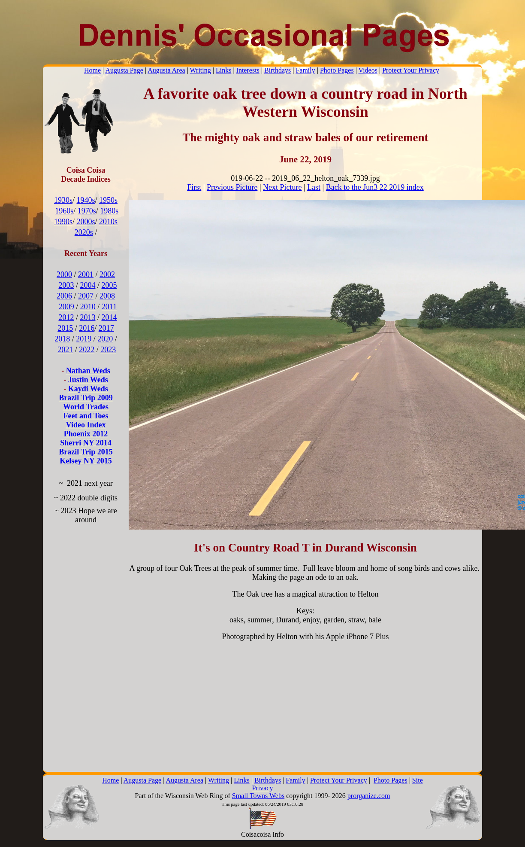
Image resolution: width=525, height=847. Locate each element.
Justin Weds (88, 379)
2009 (66, 306)
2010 (88, 306)
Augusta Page (124, 70)
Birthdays (277, 70)
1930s (63, 200)
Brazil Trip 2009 (85, 397)
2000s (85, 221)
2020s (84, 232)
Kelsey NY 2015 (86, 461)
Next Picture (282, 187)
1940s (85, 200)
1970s (87, 211)
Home (92, 70)
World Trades (86, 406)
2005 (109, 285)
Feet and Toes (85, 415)
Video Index (86, 424)
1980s (109, 211)
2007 (86, 296)
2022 (86, 349)
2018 (62, 339)
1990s (63, 221)
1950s (108, 200)
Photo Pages (337, 70)
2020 (105, 339)
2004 (88, 285)
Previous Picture (232, 187)
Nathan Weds (88, 370)
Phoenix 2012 (86, 434)
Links (223, 70)
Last (313, 187)
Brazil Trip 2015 (85, 452)
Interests (247, 70)
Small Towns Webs (258, 795)
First (194, 187)
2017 (106, 328)
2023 (108, 349)
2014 (109, 317)
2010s (108, 221)
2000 (64, 274)
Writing (200, 70)
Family (305, 70)
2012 (66, 317)
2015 (65, 328)
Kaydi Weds (88, 388)
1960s (64, 211)
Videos (368, 70)
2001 (86, 274)
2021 (65, 349)
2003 (66, 285)
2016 (86, 328)
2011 (109, 306)
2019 (83, 339)
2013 (88, 317)
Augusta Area (166, 70)
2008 (107, 296)
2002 (107, 274)
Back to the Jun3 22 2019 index (375, 187)
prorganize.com (368, 795)
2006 (64, 296)
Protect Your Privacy (410, 70)
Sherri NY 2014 (85, 443)
